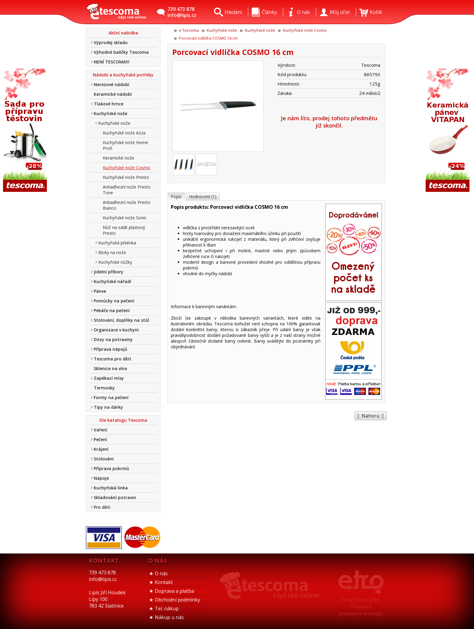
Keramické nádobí (113, 94)
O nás (161, 573)
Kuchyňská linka (111, 488)
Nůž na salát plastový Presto (124, 230)
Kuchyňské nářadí (112, 281)
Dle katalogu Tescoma (123, 420)
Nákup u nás (169, 617)
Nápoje (101, 478)
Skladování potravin (115, 497)
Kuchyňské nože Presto (126, 177)
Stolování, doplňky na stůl (121, 320)
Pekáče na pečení (112, 310)
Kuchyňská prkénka (117, 243)
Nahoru (370, 415)
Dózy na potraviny (113, 339)
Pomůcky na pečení (114, 301)
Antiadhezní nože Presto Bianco (127, 205)
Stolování (104, 459)
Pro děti (102, 507)
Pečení (100, 439)
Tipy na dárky (108, 407)
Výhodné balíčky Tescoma (121, 52)
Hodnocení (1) (202, 196)
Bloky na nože (112, 252)
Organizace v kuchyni (116, 330)
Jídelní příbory (108, 272)
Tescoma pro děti (112, 359)
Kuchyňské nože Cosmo (126, 167)
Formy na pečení (111, 397)
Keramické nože (118, 158)
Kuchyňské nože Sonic (125, 218)
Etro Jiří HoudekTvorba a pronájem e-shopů (361, 606)
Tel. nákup (167, 608)
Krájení (101, 449)
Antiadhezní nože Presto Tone (127, 189)
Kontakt (164, 582)
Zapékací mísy (109, 378)
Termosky (104, 388)
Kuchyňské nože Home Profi (125, 145)
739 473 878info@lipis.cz (181, 12)
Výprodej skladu (111, 42)
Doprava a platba (174, 591)
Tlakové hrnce (108, 104)
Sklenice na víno (110, 368)
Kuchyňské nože (110, 113)
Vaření (100, 430)
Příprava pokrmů (111, 468)
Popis (176, 196)
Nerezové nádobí (111, 84)
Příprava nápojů (110, 349)
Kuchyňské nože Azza (124, 133)
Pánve (100, 291)
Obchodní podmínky (177, 599)
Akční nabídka (123, 33)
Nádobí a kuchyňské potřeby (123, 75)
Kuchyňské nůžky (115, 262)
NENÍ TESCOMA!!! (111, 62)
